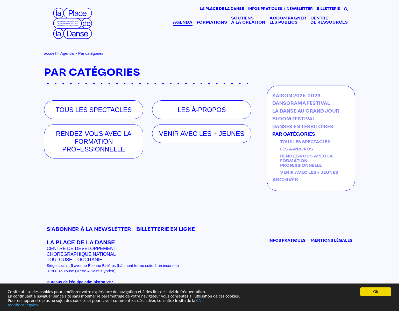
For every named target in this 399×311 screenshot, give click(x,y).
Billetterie (328, 9)
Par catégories (293, 134)
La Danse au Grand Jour (305, 111)
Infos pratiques (265, 9)
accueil (50, 53)
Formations (212, 22)
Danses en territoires (302, 127)
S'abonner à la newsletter (89, 229)
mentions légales (23, 305)
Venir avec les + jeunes (309, 172)
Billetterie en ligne (165, 229)
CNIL (200, 300)
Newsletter (300, 9)
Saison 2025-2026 (296, 96)
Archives (285, 180)
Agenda (183, 22)
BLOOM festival (293, 119)
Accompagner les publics (287, 20)
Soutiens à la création (248, 20)
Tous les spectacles (305, 142)
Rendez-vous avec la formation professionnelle (306, 160)
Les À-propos (296, 149)
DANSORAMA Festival (301, 103)
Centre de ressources (329, 20)
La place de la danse (222, 9)
